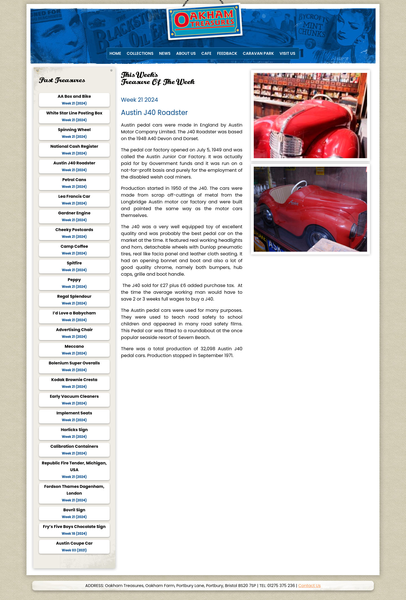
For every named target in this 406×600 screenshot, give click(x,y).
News (165, 53)
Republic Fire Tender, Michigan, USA (74, 469)
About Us (186, 53)
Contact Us (309, 585)
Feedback (227, 53)
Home (115, 53)
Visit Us (287, 53)
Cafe (206, 53)
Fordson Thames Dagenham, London (74, 493)
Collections (140, 53)
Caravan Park (258, 53)
